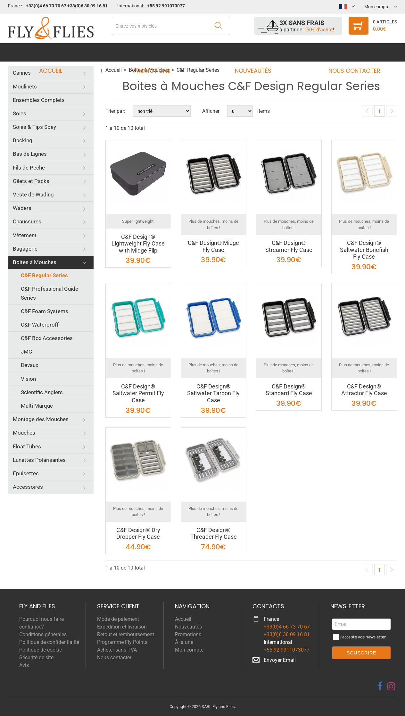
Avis (24, 665)
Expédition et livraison (122, 627)
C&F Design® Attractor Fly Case (364, 390)
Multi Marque (37, 406)
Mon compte (189, 650)
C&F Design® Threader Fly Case (213, 533)
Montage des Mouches (41, 419)
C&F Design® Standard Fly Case (289, 390)
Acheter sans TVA (117, 650)
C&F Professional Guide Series (49, 293)
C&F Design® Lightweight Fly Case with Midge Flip (138, 243)
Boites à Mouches (34, 262)
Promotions (153, 52)
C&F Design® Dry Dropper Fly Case (138, 533)
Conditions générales (43, 634)
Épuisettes (26, 473)
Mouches (24, 432)
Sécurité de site (36, 657)
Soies (19, 113)
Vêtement (25, 235)
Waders (22, 208)
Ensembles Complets (39, 100)
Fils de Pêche (29, 167)
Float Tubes (27, 446)
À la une (184, 642)
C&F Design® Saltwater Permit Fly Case (138, 393)
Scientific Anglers (42, 392)
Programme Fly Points (122, 642)
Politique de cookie (40, 650)
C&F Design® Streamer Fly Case (288, 246)
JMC (26, 351)
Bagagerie (25, 249)
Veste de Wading (33, 194)
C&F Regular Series (44, 275)
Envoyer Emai (279, 660)
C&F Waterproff (40, 324)
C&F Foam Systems (44, 311)
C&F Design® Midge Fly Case (213, 246)
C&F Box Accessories (47, 338)
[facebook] (380, 686)
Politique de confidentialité (49, 642)
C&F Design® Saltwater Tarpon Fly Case (213, 393)
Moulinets (25, 86)
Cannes (22, 73)
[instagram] (391, 686)
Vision (28, 379)
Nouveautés (251, 52)
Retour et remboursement (125, 634)
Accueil (56, 52)
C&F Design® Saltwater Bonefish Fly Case (364, 249)
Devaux (29, 365)
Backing (22, 140)
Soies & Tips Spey (34, 127)
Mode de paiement (118, 619)
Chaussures (27, 221)
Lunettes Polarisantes (39, 460)
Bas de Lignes (30, 154)
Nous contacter (348, 52)
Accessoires (28, 487)
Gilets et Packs (31, 181)
